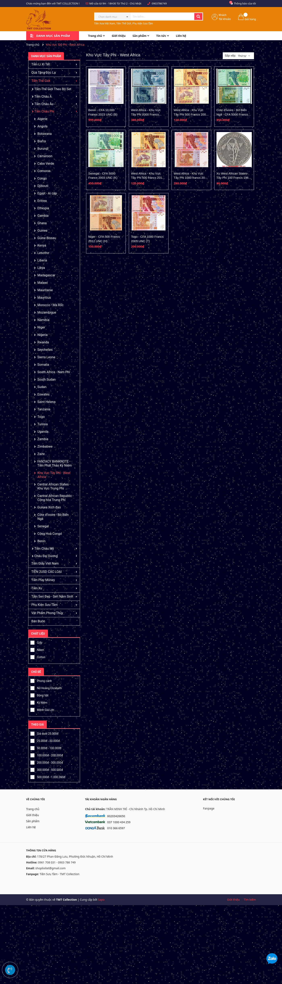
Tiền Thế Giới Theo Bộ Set (52, 89)
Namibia (43, 320)
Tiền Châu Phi (44, 111)
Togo (41, 417)
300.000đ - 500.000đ (46, 769)
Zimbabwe (45, 446)
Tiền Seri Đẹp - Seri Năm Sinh (52, 596)
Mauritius (44, 297)
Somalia (43, 365)
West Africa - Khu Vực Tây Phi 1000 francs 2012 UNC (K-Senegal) (191, 178)
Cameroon (44, 156)
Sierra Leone (46, 357)
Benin (41, 541)
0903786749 (159, 3)
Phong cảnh (41, 680)
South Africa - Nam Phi (53, 372)
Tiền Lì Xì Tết (40, 64)
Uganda (43, 432)
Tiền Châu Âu (44, 104)
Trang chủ (32, 809)
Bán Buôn (38, 621)
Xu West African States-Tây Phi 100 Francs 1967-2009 (233, 178)
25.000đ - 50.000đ (45, 740)
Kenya (41, 245)
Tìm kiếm (250, 899)
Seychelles (45, 350)
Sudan (42, 387)
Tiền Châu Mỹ (44, 548)
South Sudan (46, 379)
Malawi (42, 283)
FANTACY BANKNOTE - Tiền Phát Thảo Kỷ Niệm (54, 463)
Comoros (44, 171)
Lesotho (43, 253)
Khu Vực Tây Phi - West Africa (53, 475)
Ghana (42, 223)
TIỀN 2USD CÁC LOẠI (46, 572)
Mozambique (46, 312)
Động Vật (39, 695)
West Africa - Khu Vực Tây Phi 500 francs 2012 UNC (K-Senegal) (147, 178)
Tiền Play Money (43, 580)
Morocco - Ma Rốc (50, 305)
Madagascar (46, 275)
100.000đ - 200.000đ (46, 755)
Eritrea (42, 201)
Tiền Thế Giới (40, 81)
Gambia (43, 216)
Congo (42, 178)
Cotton (37, 656)
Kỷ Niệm (38, 702)
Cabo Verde (45, 163)
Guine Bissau (46, 238)
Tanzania (43, 409)
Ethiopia (43, 208)
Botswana (44, 134)
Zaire (41, 454)
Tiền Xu (36, 588)
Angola (42, 126)
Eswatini (43, 394)
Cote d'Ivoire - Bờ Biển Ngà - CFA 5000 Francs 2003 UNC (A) (232, 114)
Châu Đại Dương (46, 556)
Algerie (42, 119)
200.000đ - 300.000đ (46, 762)
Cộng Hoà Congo (49, 534)
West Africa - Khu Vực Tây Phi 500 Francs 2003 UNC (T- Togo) (191, 114)
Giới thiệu (32, 815)
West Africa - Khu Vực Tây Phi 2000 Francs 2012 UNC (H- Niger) (146, 114)
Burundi (43, 149)
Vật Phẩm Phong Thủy (47, 613)
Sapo (101, 899)
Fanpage (208, 808)
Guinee (42, 230)
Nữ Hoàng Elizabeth (46, 687)
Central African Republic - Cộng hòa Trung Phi (55, 498)
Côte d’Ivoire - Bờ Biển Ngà (53, 517)
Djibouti (42, 186)
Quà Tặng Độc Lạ (43, 72)
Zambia (42, 439)
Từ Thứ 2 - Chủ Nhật (129, 3)
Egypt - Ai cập (47, 193)
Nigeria (42, 335)
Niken (37, 649)
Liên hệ (31, 827)
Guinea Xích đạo (49, 507)
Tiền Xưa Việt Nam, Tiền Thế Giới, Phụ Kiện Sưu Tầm (123, 23)
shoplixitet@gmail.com (50, 868)
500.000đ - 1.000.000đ (47, 776)
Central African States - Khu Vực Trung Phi (54, 486)
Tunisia (42, 424)
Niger (41, 327)
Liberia (42, 260)
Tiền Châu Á (43, 96)
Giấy (36, 642)
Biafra (41, 141)
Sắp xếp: (230, 55)
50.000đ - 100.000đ (45, 747)
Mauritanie (45, 290)
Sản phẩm (33, 821)
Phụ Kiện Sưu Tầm (44, 605)
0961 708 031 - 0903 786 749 (57, 862)
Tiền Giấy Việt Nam (45, 563)
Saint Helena (46, 402)
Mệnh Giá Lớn (42, 709)
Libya (41, 268)
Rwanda (43, 342)
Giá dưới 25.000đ (44, 733)
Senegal (43, 526)
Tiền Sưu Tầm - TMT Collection (59, 874)
